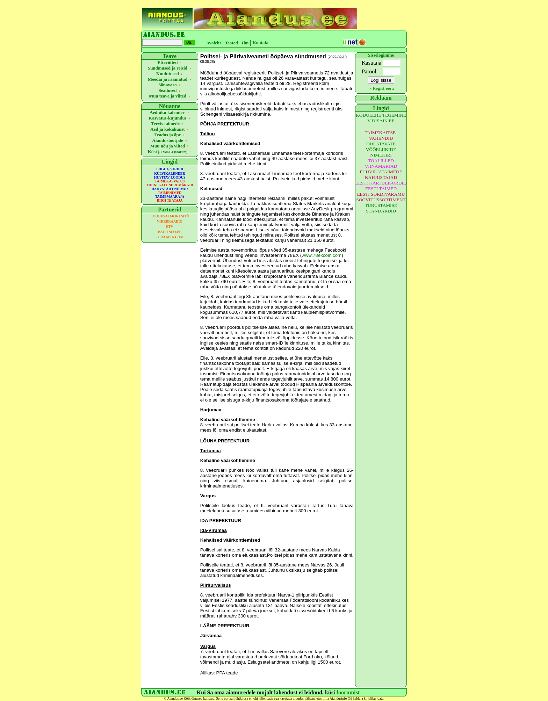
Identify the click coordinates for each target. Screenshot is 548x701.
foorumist (348, 692)
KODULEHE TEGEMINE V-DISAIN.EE (381, 118)
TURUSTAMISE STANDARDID (381, 208)
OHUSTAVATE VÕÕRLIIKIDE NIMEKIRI (381, 149)
